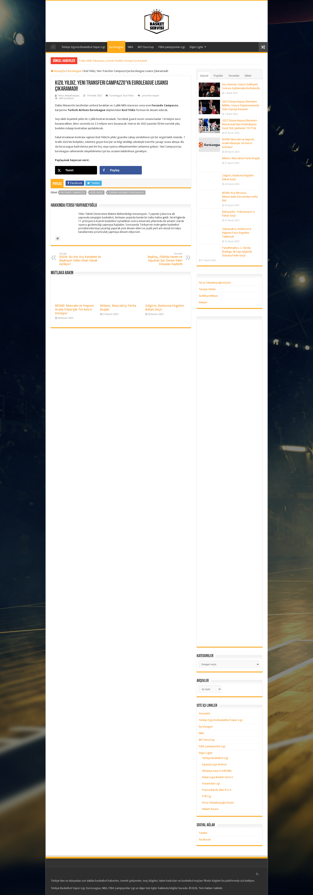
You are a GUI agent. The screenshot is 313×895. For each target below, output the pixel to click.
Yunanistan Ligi (211, 783)
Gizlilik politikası (208, 295)
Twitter (203, 833)
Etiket (248, 75)
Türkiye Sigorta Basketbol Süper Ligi (83, 47)
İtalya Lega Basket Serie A (217, 777)
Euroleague (116, 47)
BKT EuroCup (146, 47)
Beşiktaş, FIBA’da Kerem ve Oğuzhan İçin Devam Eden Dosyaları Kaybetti (160, 259)
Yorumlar (234, 75)
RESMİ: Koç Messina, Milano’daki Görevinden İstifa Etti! (240, 196)
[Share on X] (76, 170)
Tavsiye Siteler (207, 289)
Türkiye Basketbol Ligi (215, 758)
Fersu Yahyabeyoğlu (69, 95)
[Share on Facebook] (121, 170)
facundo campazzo (73, 192)
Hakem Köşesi (210, 809)
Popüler (218, 75)
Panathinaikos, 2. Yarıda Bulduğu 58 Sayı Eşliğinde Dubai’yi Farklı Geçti (237, 251)
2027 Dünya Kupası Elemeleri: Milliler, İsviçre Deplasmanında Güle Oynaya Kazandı (240, 105)
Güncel (204, 75)
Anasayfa (53, 46)
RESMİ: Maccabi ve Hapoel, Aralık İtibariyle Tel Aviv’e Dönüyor (74, 309)
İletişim (203, 302)
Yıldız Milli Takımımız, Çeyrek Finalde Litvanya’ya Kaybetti (113, 60)
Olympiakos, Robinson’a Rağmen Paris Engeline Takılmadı (236, 232)
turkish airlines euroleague (126, 192)
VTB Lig (206, 796)
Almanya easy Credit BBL (217, 770)
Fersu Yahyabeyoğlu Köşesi (215, 282)
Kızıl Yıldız (128, 95)
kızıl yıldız (97, 192)
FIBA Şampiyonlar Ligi (171, 47)
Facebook (205, 839)
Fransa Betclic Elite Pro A (216, 789)
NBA (130, 47)
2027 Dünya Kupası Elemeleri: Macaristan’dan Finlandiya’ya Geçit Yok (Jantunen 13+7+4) (239, 124)
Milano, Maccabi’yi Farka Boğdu (241, 158)
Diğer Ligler (197, 47)
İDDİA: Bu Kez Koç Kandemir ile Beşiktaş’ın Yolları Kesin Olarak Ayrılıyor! (81, 259)
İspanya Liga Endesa (214, 764)
